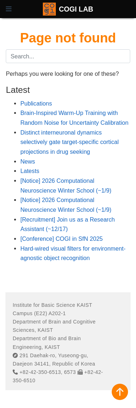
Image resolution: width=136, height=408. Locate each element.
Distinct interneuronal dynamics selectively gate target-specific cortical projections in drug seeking (69, 142)
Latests (29, 171)
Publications (36, 103)
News (27, 161)
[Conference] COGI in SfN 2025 (61, 238)
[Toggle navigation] (9, 9)
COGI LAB (76, 9)
